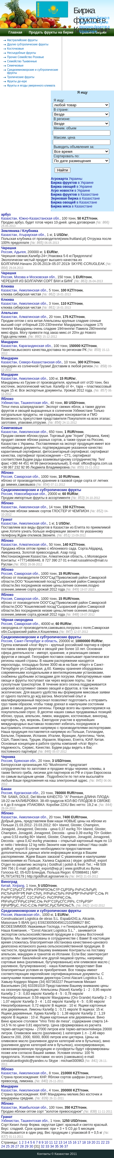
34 (52, 1146)
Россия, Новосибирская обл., (41, 492)
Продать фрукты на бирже (51, 32)
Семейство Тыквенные (22, 61)
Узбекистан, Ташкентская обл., (25, 401)
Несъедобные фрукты (21, 52)
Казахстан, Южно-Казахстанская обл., (31, 216)
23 (107, 1142)
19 (89, 1142)
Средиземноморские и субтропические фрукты (32, 71)
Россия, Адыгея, (14, 250)
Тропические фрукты (20, 77)
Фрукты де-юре (17, 81)
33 (47, 1146)
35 (56, 1146)
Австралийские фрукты (22, 40)
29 (26, 1146)
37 (66, 1146)
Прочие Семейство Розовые (25, 57)
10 (46, 1142)
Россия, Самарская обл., (21, 475)
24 (3, 1146)
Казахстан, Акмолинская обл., (25, 288)
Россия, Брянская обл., (19, 759)
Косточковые (15, 48)
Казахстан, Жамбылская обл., (25, 1106)
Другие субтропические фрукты (27, 44)
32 (42, 1146)
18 (84, 1142)
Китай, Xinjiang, (13, 884)
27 (17, 1146)
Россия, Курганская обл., (21, 791)
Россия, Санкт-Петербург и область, (41, 639)
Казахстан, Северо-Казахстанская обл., (32, 360)
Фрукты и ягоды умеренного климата (31, 85)
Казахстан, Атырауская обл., (24, 233)
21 (98, 1142)
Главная (15, 32)
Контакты (44, 1153)
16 (74, 1142)
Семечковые (15, 65)
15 (70, 1142)
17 (79, 1142)
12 (56, 1142)
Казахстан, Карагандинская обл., (27, 344)
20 (93, 1142)
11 (51, 1142)
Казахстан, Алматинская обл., (25, 315)
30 (31, 1146)
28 (22, 1146)
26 (12, 1146)
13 (60, 1142)
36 (61, 1146)
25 (8, 1146)
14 (65, 1142)
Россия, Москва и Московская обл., (29, 275)
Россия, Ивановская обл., (41, 913)
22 (103, 1142)
